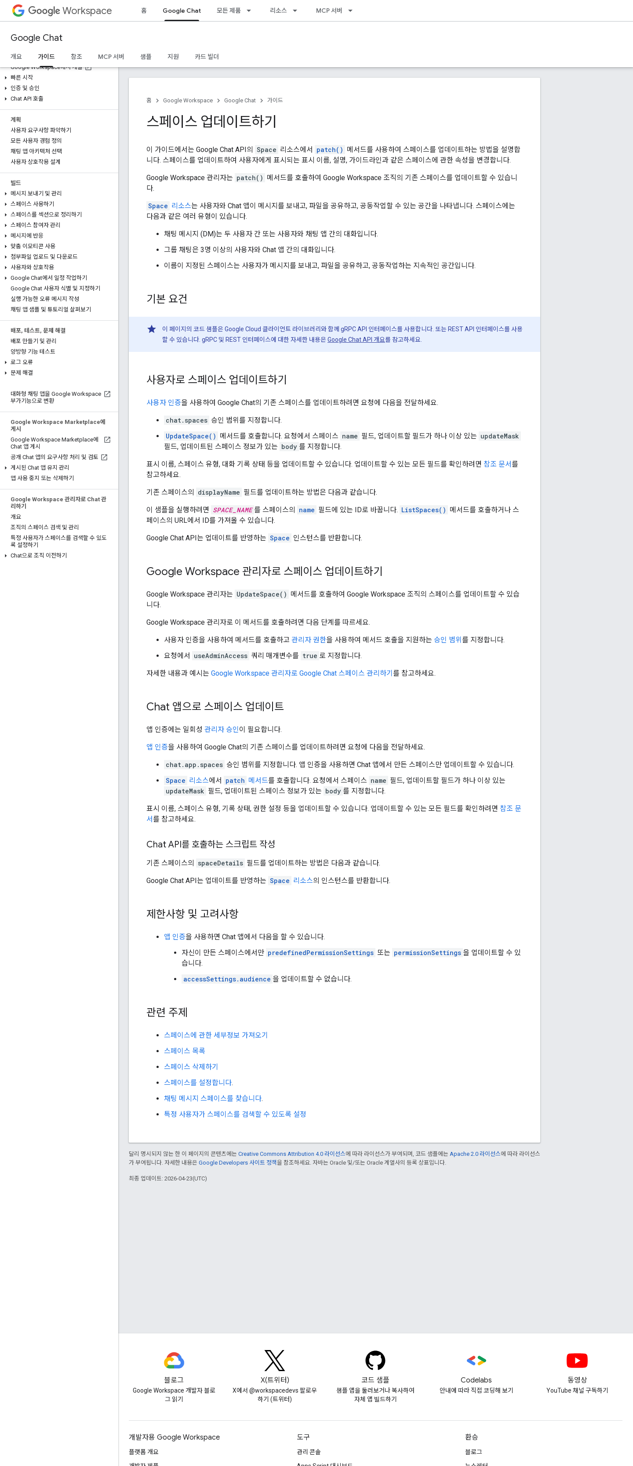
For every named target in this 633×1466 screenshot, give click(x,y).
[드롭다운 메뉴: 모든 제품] (251, 10)
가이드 (275, 100)
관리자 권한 (308, 640)
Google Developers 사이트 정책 (238, 1162)
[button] (57, 77)
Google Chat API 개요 (356, 339)
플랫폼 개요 (144, 1451)
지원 (173, 57)
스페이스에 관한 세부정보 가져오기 (216, 1035)
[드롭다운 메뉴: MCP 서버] (353, 10)
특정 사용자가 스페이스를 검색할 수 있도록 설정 (235, 1114)
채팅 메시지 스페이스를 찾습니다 (213, 1098)
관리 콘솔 (309, 1451)
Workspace (70, 11)
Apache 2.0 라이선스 (475, 1154)
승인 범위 (448, 640)
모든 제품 (229, 10)
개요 (16, 57)
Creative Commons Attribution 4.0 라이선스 (292, 1154)
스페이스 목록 (184, 1051)
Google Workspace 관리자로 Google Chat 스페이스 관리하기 (302, 673)
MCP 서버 (329, 10)
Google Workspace (188, 100)
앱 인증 (157, 747)
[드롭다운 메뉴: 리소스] (297, 10)
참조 (76, 57)
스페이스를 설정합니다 (198, 1083)
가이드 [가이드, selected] (46, 57)
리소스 (278, 10)
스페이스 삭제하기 (191, 1067)
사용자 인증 (163, 402)
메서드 (246, 780)
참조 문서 (498, 464)
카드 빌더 (207, 57)
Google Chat (36, 38)
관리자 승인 (221, 729)
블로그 (473, 1451)
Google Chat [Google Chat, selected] (182, 10)
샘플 (146, 57)
